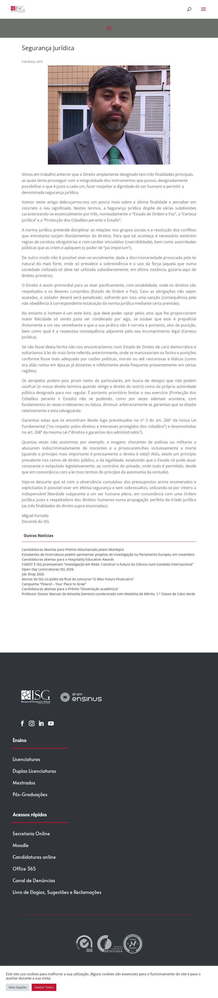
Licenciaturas (26, 759)
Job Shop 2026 (33, 574)
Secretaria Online (31, 833)
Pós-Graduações (30, 794)
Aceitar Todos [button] (44, 987)
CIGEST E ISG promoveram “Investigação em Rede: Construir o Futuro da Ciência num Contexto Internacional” (107, 564)
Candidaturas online (34, 857)
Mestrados (24, 782)
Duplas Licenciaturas (34, 771)
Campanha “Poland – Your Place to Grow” (54, 584)
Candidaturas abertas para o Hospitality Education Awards (68, 559)
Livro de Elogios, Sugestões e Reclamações (57, 892)
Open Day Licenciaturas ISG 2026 (48, 569)
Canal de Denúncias (34, 880)
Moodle (21, 845)
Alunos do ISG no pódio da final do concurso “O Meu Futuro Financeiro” (78, 579)
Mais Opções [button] (18, 987)
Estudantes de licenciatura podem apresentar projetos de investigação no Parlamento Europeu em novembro (108, 554)
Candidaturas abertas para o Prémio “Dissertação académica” (70, 589)
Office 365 (24, 868)
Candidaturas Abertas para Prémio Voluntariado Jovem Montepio (73, 549)
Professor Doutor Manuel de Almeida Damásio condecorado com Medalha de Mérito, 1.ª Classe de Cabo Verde (108, 594)
